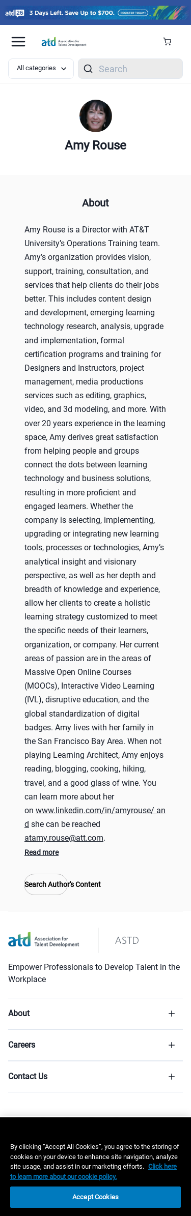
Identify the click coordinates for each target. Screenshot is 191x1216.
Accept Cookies (95, 1197)
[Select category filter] (41, 68)
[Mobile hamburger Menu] (18, 42)
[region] (95, 1166)
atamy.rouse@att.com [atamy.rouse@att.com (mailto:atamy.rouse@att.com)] (63, 838)
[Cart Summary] (171, 42)
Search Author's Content (45, 884)
